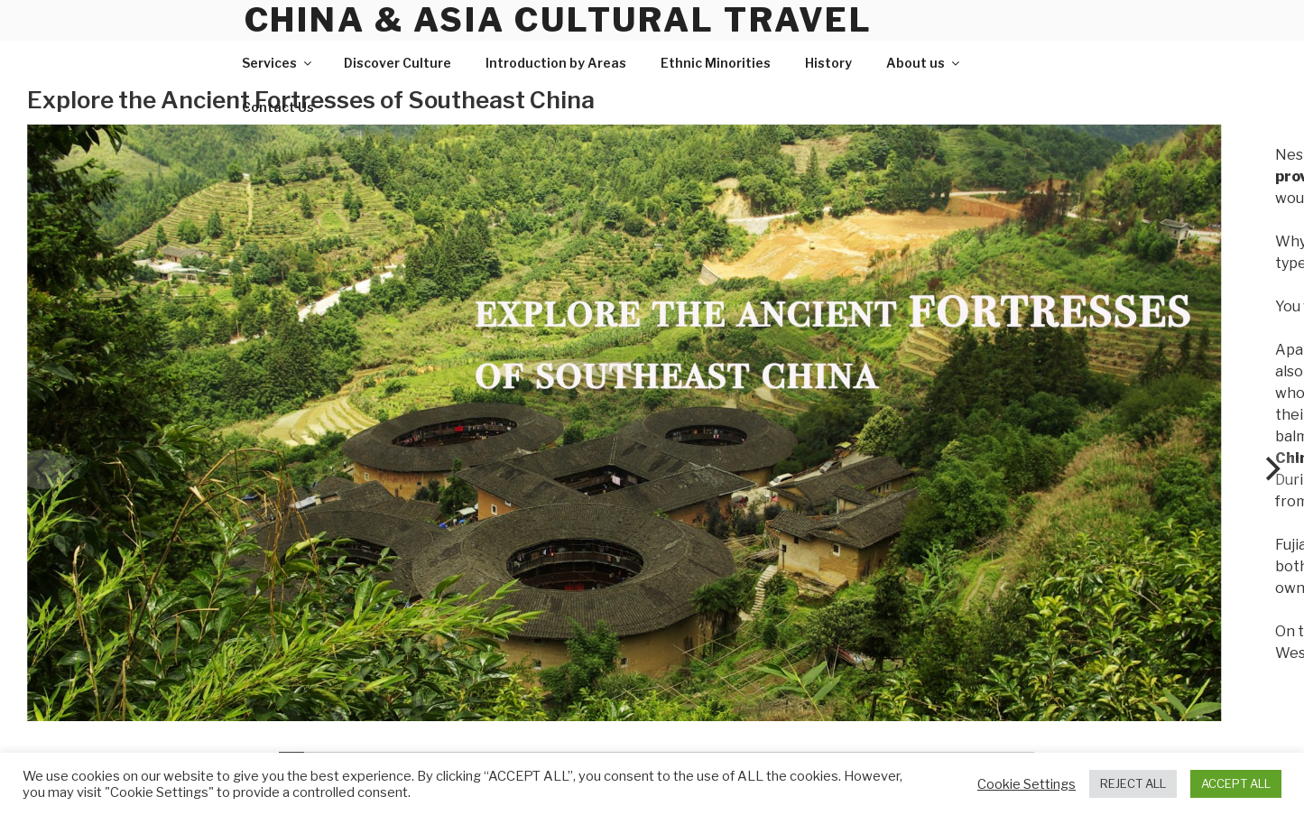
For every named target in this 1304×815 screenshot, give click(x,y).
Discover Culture (397, 62)
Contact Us (278, 107)
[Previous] (42, 469)
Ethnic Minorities (716, 62)
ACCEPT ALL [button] (1236, 783)
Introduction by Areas (556, 62)
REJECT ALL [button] (1133, 783)
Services (278, 62)
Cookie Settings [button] (1026, 784)
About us (924, 62)
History (828, 62)
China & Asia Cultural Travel (559, 20)
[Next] (1270, 469)
